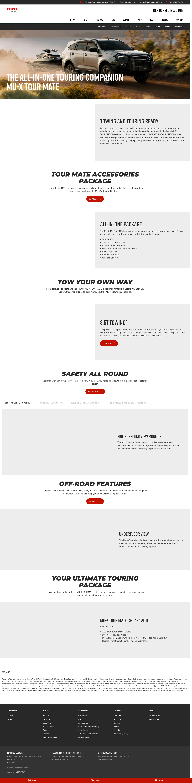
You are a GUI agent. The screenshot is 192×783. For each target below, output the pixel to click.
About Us (117, 719)
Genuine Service (84, 737)
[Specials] (160, 780)
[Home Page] (12, 10)
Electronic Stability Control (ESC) (86, 402)
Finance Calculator (50, 737)
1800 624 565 (107, 759)
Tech (137, 26)
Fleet (151, 19)
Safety (147, 26)
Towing (157, 26)
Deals (113, 19)
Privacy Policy (154, 716)
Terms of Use (154, 719)
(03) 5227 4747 (18, 759)
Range (167, 26)
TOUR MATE (179, 26)
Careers (117, 723)
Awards (117, 730)
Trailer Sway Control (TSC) (51, 402)
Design (128, 26)
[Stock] (32, 780)
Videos (116, 726)
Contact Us (118, 716)
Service (126, 19)
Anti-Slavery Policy (121, 734)
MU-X (10, 719)
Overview (101, 26)
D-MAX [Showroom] (72, 19)
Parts (139, 19)
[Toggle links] (16, 772)
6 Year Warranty (84, 730)
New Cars (46, 716)
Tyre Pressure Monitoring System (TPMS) (128, 402)
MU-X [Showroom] (85, 19)
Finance (165, 19)
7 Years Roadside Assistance (89, 734)
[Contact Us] (97, 2)
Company (179, 19)
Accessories (83, 723)
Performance (116, 26)
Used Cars (47, 723)
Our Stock (99, 19)
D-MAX (10, 716)
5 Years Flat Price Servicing (88, 726)
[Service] (96, 780)
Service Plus (83, 716)
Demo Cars (47, 719)
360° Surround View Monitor (18, 402)
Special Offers (48, 726)
